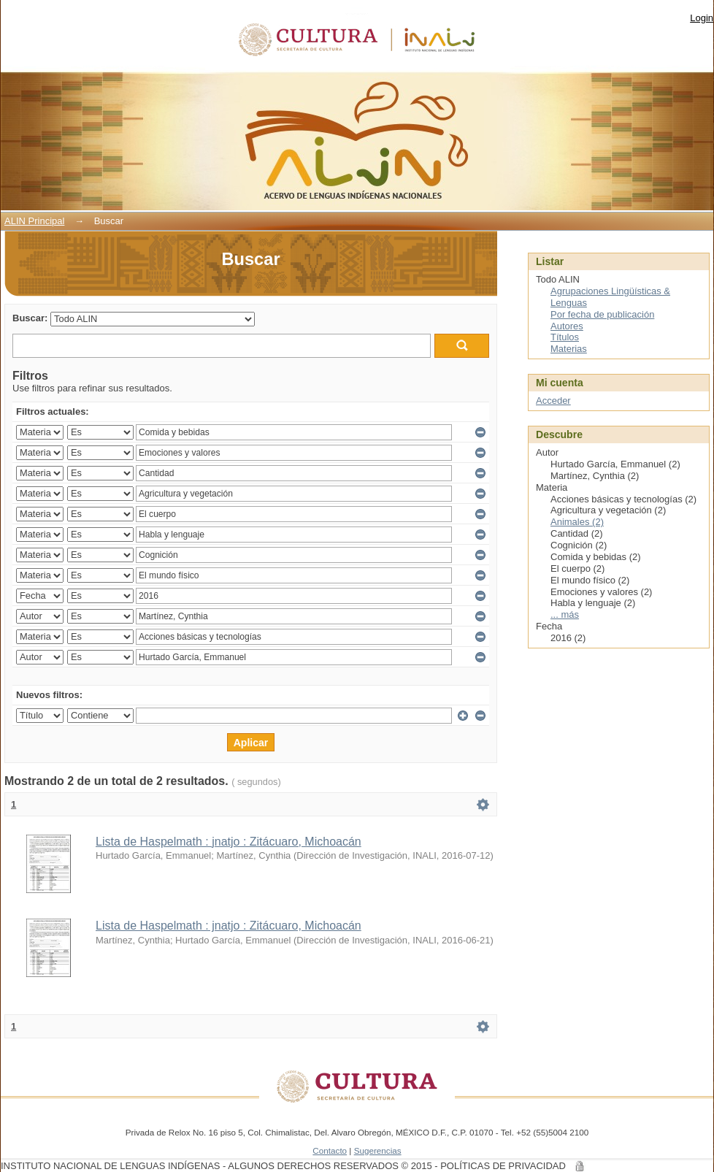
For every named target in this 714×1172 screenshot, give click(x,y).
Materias (568, 348)
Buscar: (29, 318)
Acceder (553, 400)
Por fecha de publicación (602, 314)
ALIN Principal (34, 220)
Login (701, 17)
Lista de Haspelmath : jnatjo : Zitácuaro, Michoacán (228, 841)
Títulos (564, 337)
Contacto (329, 1150)
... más (564, 614)
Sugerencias (378, 1150)
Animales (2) (577, 521)
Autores (566, 326)
